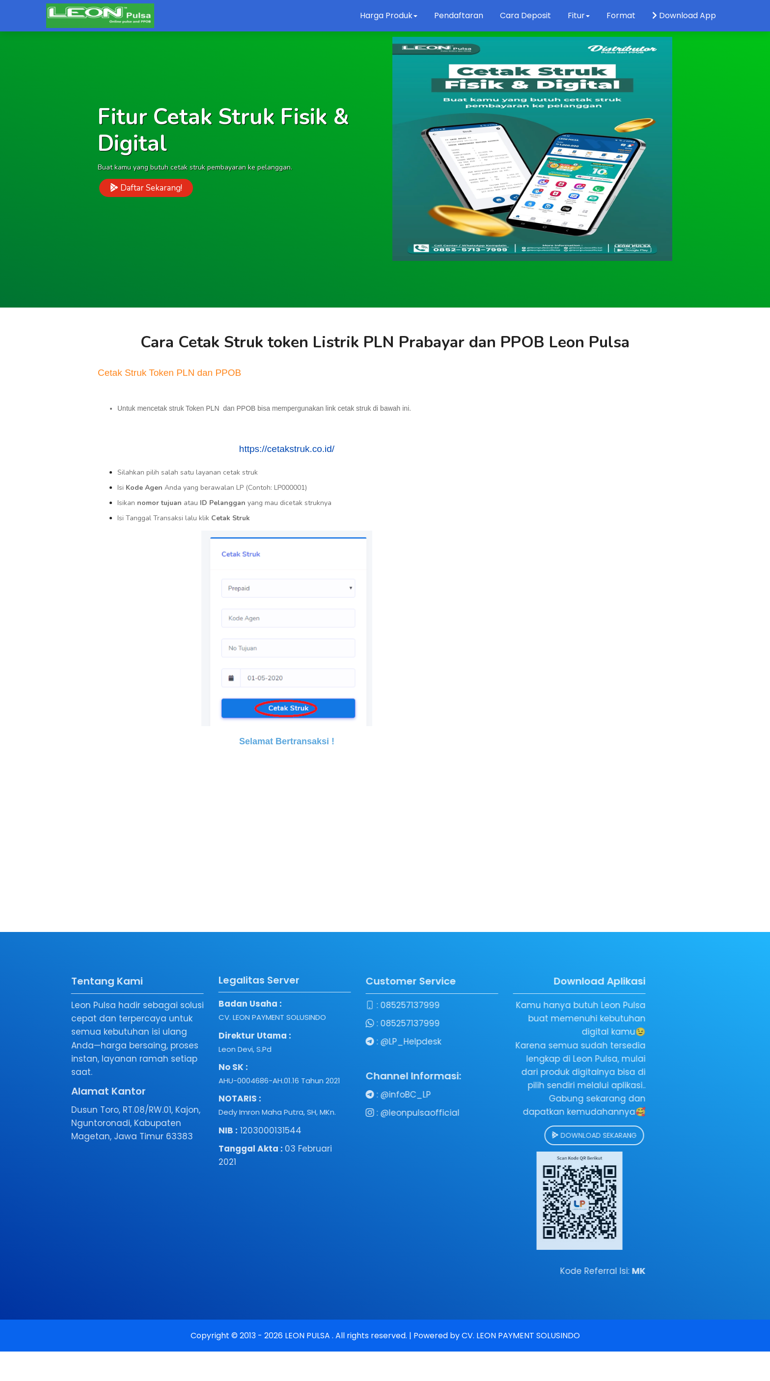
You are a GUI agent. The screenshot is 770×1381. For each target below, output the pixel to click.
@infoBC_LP (288, 1094)
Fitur (579, 15)
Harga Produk (388, 15)
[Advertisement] (385, 863)
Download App (684, 15)
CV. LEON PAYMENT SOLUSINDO (521, 1335)
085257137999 (292, 1005)
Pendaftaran (458, 15)
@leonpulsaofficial (302, 1113)
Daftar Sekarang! (146, 189)
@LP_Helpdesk (293, 1041)
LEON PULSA (308, 1335)
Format (621, 15)
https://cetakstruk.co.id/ (286, 449)
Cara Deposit (525, 15)
